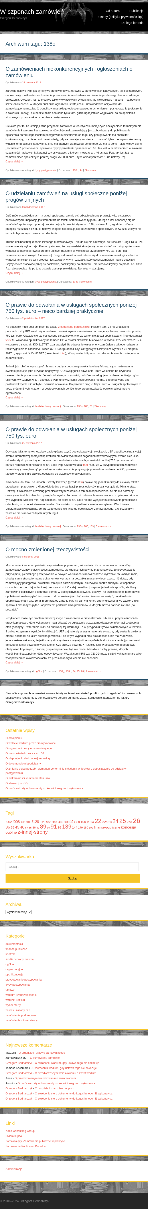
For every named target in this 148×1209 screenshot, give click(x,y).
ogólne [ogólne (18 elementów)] (11, 832)
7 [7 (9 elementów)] (76, 822)
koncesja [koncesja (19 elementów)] (128, 827)
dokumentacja (14, 944)
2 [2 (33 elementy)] (71, 821)
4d (81, 170)
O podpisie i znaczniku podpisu (54, 1088)
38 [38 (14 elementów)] (12, 827)
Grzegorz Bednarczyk (19, 1063)
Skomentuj (91, 170)
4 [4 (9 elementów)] (74, 822)
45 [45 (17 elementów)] (17, 827)
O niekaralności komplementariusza (28, 778)
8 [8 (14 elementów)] (79, 822)
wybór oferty (13, 1005)
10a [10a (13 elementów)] (83, 822)
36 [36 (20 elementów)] (8, 827)
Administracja (14, 1169)
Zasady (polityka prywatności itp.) (121, 17)
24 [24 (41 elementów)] (115, 821)
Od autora (113, 11)
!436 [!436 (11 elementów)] (60, 822)
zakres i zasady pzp (18, 1010)
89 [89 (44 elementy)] (43, 826)
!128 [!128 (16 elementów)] (35, 822)
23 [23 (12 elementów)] (110, 822)
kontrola (11, 954)
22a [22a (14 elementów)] (105, 822)
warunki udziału (15, 1000)
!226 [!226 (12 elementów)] (42, 822)
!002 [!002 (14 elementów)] (9, 822)
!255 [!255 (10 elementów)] (48, 822)
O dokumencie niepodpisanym (24, 763)
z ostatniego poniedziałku (73, 326)
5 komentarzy (103, 526)
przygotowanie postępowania (23, 979)
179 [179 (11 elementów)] (80, 827)
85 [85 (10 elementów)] (30, 827)
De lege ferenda (132, 23)
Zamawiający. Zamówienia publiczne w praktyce (35, 1141)
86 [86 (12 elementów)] (34, 827)
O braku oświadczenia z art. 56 (25, 753)
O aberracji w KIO (17, 783)
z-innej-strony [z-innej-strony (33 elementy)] (33, 832)
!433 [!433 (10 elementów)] (54, 822)
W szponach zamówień (32, 11)
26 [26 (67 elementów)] (136, 820)
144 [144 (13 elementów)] (74, 827)
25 (78, 671)
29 (90, 406)
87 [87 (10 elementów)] (37, 827)
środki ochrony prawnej (48, 406)
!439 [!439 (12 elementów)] (67, 822)
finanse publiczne (16, 949)
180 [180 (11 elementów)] (85, 827)
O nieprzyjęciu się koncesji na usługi (28, 758)
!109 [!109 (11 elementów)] (28, 822)
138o (75, 170)
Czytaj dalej (15, 161)
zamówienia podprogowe (21, 1015)
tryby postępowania (46, 170)
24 (74, 671)
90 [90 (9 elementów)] (48, 827)
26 (82, 671)
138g (61, 671)
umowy (10, 989)
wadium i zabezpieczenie (21, 994)
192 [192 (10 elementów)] (91, 827)
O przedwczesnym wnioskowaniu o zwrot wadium (65, 1073)
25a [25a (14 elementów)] (129, 822)
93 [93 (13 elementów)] (59, 827)
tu (82, 482)
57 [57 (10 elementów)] (26, 827)
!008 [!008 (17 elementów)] (16, 822)
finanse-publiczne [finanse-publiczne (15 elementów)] (107, 827)
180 (86, 406)
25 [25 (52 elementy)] (122, 821)
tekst (9, 340)
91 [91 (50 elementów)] (54, 826)
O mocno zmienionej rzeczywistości (47, 549)
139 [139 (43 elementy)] (66, 826)
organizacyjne (14, 969)
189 (91, 526)
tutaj (62, 353)
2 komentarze (93, 671)
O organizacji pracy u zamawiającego (29, 748)
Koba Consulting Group (20, 1131)
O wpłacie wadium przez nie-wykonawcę (31, 743)
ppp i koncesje (15, 974)
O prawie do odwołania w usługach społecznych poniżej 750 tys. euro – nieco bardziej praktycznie (71, 308)
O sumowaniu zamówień (45, 1057)
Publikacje (136, 11)
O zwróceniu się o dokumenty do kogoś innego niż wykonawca (44, 788)
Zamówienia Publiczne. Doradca (26, 1146)
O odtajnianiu (14, 738)
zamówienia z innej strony (21, 1020)
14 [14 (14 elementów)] (92, 822)
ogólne (38, 671)
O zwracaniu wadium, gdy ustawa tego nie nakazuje (67, 1063)
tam (85, 464)
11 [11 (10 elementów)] (88, 822)
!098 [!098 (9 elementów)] (23, 822)
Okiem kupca (14, 1136)
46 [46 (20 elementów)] (22, 827)
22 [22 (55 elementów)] (98, 820)
